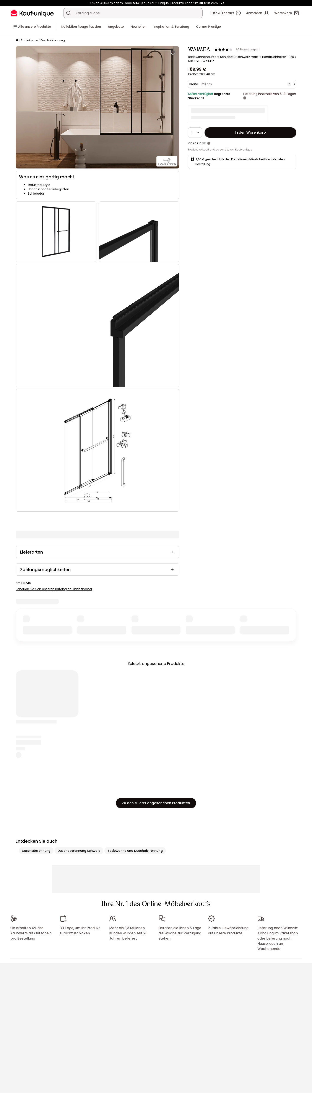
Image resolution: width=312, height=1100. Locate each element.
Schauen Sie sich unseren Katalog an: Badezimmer (54, 589)
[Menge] (195, 132)
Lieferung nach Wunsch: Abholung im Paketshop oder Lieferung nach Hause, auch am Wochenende (277, 938)
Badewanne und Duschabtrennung (135, 851)
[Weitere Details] (244, 98)
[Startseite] (17, 40)
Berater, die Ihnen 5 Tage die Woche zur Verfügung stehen (180, 933)
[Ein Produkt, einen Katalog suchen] (68, 13)
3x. (204, 143)
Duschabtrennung (53, 40)
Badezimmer (29, 40)
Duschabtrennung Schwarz (79, 851)
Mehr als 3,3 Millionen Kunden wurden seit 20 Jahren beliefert (128, 933)
